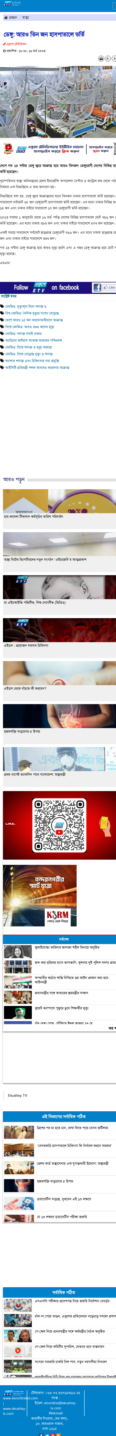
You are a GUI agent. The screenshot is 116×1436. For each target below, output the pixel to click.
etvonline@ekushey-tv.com (60, 1406)
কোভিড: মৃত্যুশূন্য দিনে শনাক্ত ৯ (25, 306)
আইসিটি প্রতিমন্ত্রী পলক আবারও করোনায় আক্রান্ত (37, 367)
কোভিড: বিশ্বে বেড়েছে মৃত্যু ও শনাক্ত (29, 354)
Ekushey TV (17, 1095)
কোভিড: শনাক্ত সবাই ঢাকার (23, 333)
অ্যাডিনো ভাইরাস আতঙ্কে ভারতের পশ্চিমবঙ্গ (33, 340)
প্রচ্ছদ (10, 17)
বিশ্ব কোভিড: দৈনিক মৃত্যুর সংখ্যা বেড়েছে (32, 313)
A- (107, 58)
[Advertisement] (56, 435)
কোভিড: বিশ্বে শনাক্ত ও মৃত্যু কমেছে (28, 347)
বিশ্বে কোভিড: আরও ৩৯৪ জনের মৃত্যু (29, 326)
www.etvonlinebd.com (20, 1398)
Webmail (56, 1413)
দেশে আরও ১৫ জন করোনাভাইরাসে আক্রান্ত (34, 320)
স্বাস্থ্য (25, 17)
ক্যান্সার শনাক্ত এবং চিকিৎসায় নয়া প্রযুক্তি (32, 360)
